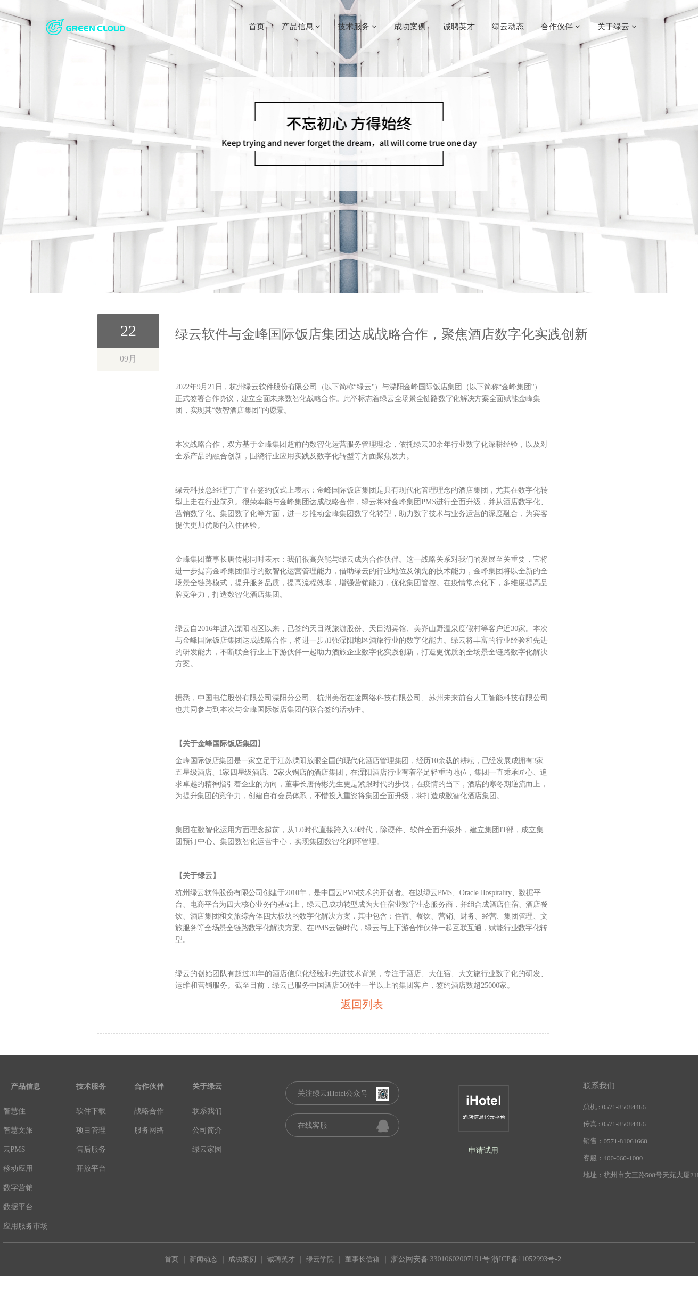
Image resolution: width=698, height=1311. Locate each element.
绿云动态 (508, 26)
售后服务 (91, 1149)
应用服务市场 (25, 1226)
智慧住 (14, 1111)
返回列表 (362, 1004)
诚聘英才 (459, 26)
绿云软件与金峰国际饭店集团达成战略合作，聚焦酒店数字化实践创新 (381, 334)
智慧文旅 (18, 1130)
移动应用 (18, 1169)
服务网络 (149, 1130)
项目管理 (91, 1130)
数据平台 (18, 1207)
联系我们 (207, 1111)
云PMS (14, 1149)
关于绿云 (617, 26)
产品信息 (301, 26)
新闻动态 (203, 1259)
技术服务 (357, 26)
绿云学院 (320, 1259)
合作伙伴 (560, 26)
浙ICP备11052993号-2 (526, 1259)
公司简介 (207, 1130)
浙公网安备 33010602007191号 (440, 1259)
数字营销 (18, 1188)
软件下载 (91, 1111)
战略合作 (149, 1111)
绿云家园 (207, 1149)
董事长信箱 (362, 1259)
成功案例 (410, 26)
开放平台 (91, 1169)
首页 (257, 26)
